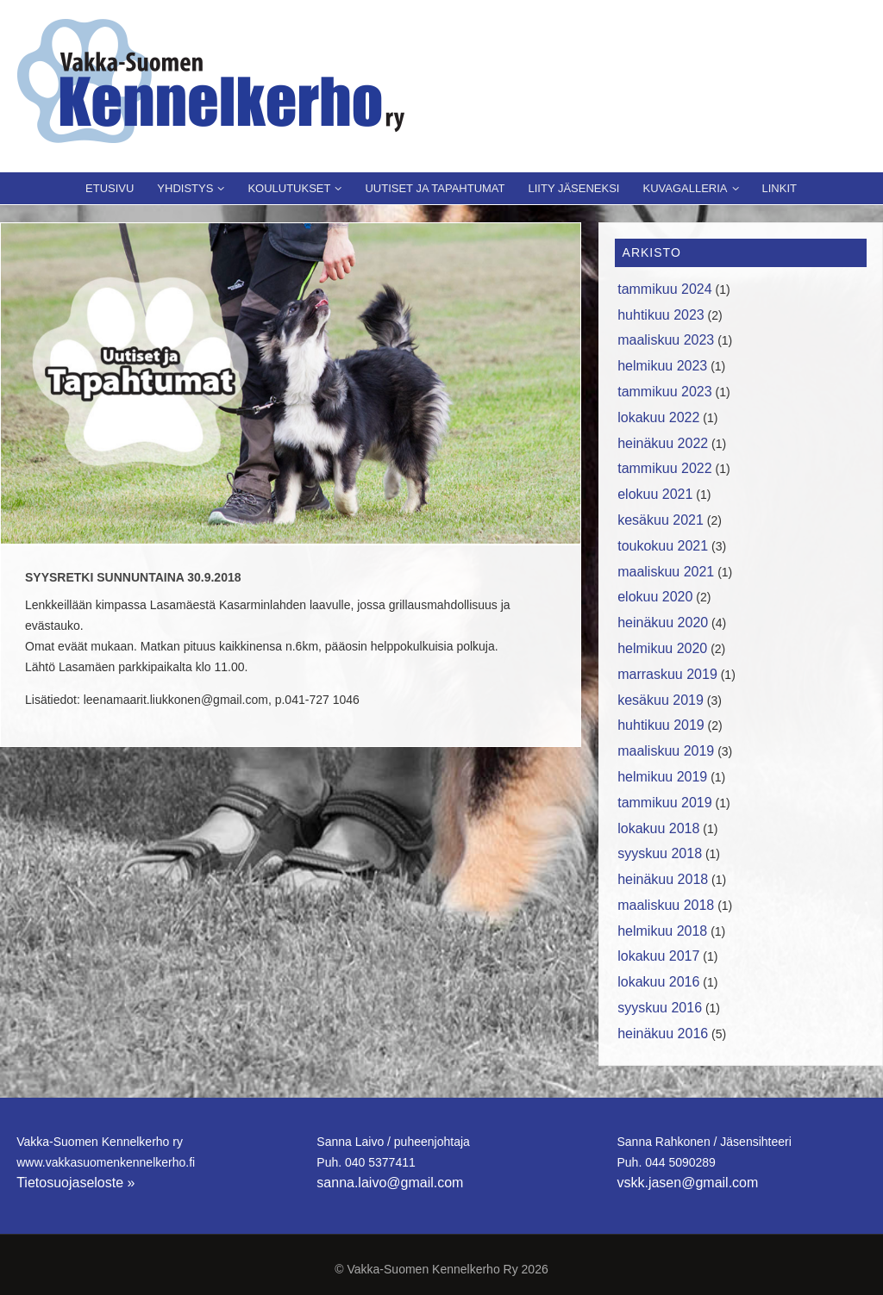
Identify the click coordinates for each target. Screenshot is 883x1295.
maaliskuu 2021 (665, 571)
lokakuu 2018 (658, 828)
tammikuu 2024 (664, 289)
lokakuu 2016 (658, 981)
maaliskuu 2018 (665, 905)
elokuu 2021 (654, 494)
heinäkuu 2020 (662, 622)
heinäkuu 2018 (662, 879)
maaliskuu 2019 (665, 751)
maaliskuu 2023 (665, 340)
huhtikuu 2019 (661, 725)
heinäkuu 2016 (662, 1033)
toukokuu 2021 (662, 546)
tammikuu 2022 (664, 468)
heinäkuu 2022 (662, 443)
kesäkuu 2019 (660, 700)
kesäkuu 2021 (660, 520)
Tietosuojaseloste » (75, 1182)
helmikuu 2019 (662, 776)
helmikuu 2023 (662, 365)
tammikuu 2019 (664, 802)
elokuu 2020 (654, 596)
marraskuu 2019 (667, 674)
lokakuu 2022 (658, 417)
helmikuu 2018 (662, 931)
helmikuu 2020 (662, 648)
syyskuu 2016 (659, 1007)
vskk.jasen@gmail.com (687, 1182)
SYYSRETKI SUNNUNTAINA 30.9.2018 (133, 577)
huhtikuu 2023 (661, 315)
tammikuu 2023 (664, 391)
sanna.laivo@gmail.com (389, 1182)
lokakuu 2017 (658, 956)
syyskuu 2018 (659, 853)
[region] (290, 383)
